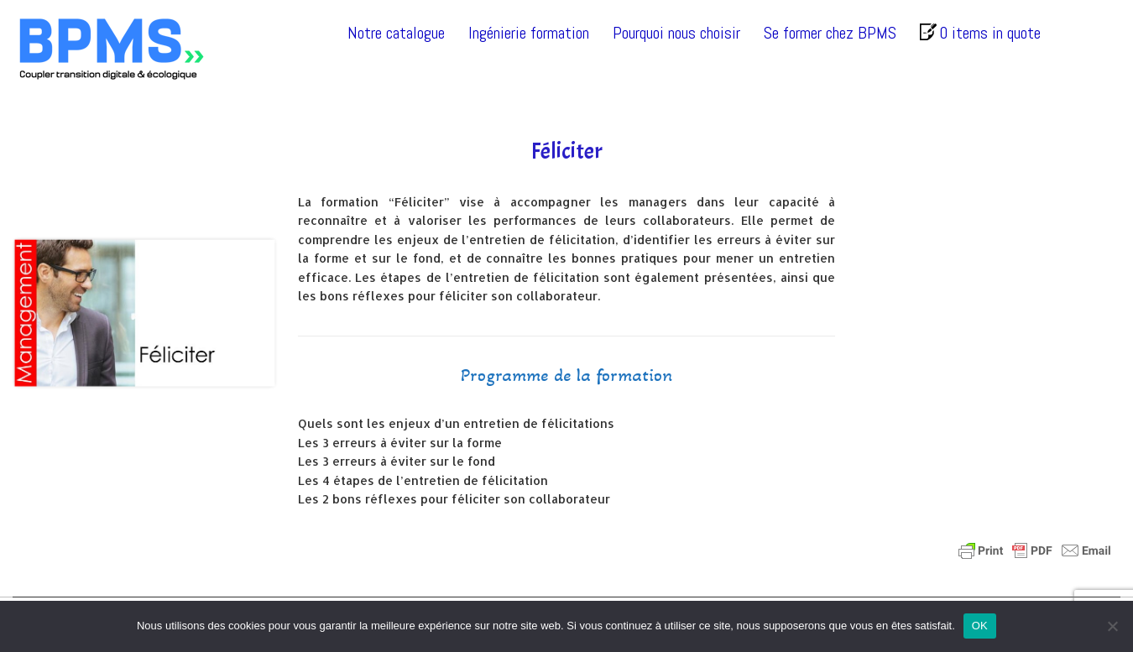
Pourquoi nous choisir (676, 33)
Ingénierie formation (528, 33)
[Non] (1112, 626)
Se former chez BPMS (830, 33)
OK (980, 625)
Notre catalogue (396, 33)
